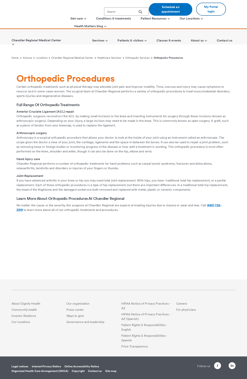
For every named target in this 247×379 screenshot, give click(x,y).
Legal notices (19, 366)
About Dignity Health (25, 303)
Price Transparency (134, 346)
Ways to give (75, 316)
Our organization (78, 303)
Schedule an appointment (170, 9)
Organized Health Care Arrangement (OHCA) (39, 370)
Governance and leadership (85, 322)
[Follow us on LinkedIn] (232, 366)
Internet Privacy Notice (46, 366)
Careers (181, 303)
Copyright (78, 370)
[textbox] (126, 11)
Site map (111, 370)
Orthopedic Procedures (168, 57)
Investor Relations (23, 316)
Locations (43, 57)
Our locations (20, 322)
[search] (142, 12)
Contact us (95, 370)
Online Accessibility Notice (81, 366)
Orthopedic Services (138, 57)
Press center (75, 309)
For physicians (186, 309)
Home (16, 57)
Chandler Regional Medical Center (73, 57)
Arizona (29, 57)
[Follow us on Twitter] (221, 364)
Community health (24, 309)
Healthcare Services (110, 57)
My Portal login (211, 9)
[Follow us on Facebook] (210, 366)
